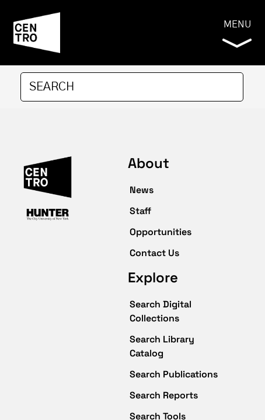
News (142, 190)
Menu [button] (237, 34)
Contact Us (154, 253)
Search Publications (174, 374)
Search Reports (164, 395)
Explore (153, 277)
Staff (140, 211)
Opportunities (160, 232)
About (148, 163)
